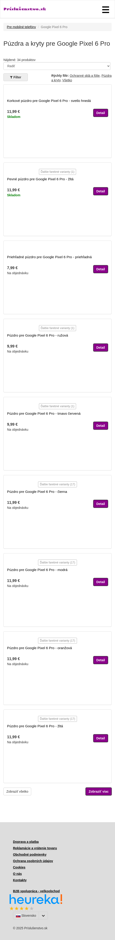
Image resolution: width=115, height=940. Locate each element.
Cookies (19, 867)
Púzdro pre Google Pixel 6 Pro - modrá (37, 570)
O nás (17, 874)
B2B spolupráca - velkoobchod (36, 891)
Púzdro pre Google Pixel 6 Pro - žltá (35, 726)
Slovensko (26, 915)
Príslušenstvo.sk (25, 9)
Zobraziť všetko (17, 791)
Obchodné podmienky (29, 854)
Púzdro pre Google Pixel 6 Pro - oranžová (39, 648)
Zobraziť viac (99, 791)
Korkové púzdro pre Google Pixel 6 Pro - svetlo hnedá (49, 101)
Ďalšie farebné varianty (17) (57, 484)
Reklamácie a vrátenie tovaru (35, 848)
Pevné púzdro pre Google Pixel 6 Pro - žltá (40, 179)
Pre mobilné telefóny (21, 27)
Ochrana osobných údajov (33, 861)
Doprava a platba (26, 842)
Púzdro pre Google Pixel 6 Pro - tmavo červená (44, 413)
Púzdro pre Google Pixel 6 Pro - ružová (37, 335)
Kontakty (20, 880)
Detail (100, 113)
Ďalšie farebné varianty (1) (57, 171)
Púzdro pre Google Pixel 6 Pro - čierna (37, 492)
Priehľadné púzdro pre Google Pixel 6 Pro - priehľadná (49, 257)
